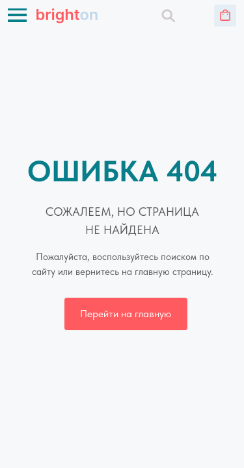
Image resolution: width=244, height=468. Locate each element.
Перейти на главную (125, 313)
